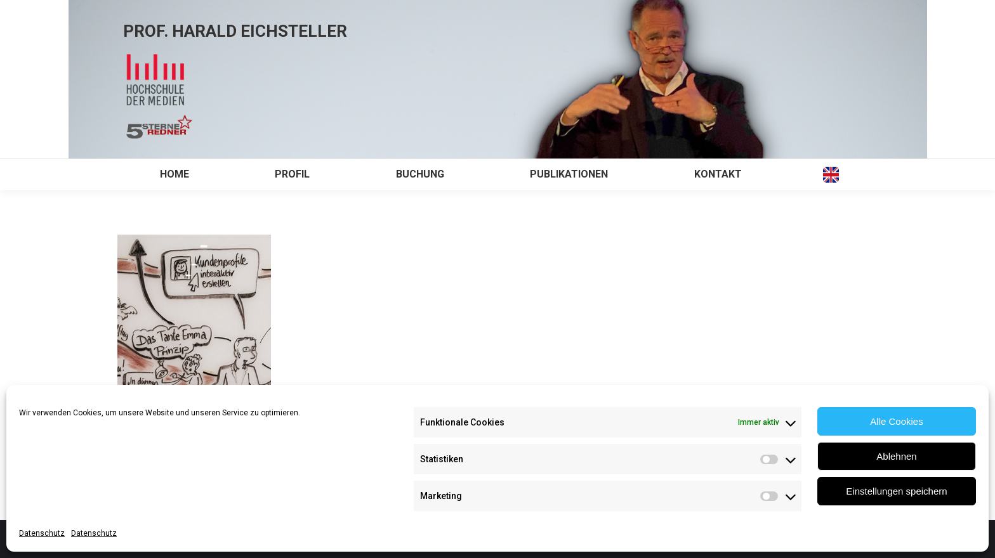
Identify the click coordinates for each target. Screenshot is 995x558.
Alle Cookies (896, 421)
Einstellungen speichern (896, 491)
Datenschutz (42, 533)
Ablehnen (896, 456)
